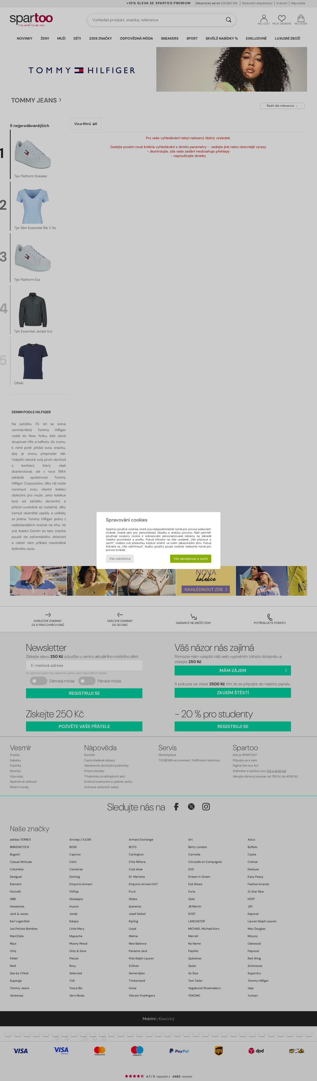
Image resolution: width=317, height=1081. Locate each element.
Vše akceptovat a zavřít (191, 559)
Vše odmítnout (120, 559)
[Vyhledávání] (229, 20)
